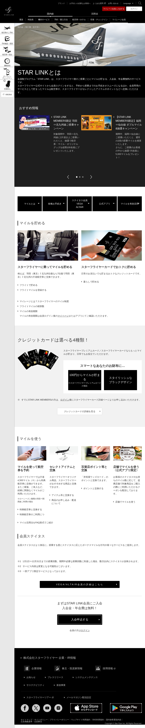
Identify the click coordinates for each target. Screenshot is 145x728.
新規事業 (61, 688)
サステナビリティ (35, 688)
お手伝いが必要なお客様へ (80, 3)
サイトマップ (26, 723)
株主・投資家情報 (72, 671)
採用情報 (109, 671)
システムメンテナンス (86, 680)
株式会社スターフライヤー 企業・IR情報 (49, 661)
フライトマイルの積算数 (32, 306)
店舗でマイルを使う (125, 502)
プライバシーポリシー (59, 723)
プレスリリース (55, 680)
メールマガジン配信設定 (79, 700)
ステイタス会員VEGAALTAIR (80, 203)
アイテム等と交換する (63, 495)
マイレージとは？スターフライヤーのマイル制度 (44, 301)
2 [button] (79, 177)
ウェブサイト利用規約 (80, 723)
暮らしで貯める (91, 281)
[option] (80, 137)
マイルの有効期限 (29, 311)
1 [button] (76, 177)
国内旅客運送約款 (113, 723)
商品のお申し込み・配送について (64, 502)
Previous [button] (68, 177)
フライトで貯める (29, 285)
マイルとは (29, 203)
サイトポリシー (41, 723)
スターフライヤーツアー (40, 700)
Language (127, 3)
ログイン (64, 399)
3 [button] (82, 177)
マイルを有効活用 (130, 203)
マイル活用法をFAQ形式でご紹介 (36, 526)
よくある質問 (99, 3)
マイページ (63, 316)
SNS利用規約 (98, 723)
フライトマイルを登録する (33, 290)
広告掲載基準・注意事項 (31, 725)
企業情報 (36, 671)
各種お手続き (54, 203)
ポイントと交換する (93, 488)
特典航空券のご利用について (32, 516)
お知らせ (31, 680)
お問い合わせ (113, 3)
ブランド (61, 3)
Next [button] (91, 177)
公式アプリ (104, 203)
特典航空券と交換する (31, 509)
